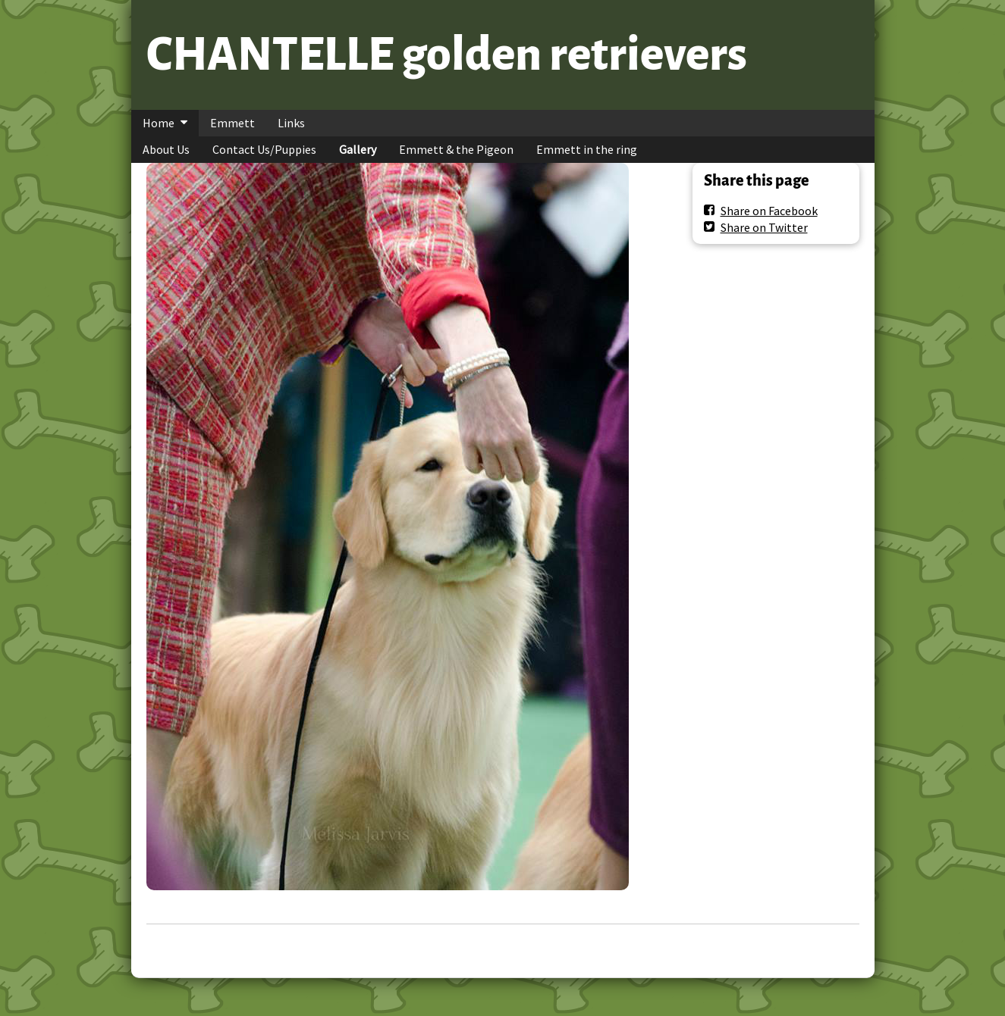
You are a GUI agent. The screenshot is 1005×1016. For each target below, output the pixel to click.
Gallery (357, 149)
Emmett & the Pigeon (456, 149)
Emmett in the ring (586, 149)
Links (291, 122)
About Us (166, 149)
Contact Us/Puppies (264, 149)
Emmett (232, 122)
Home (158, 122)
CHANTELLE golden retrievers (446, 55)
